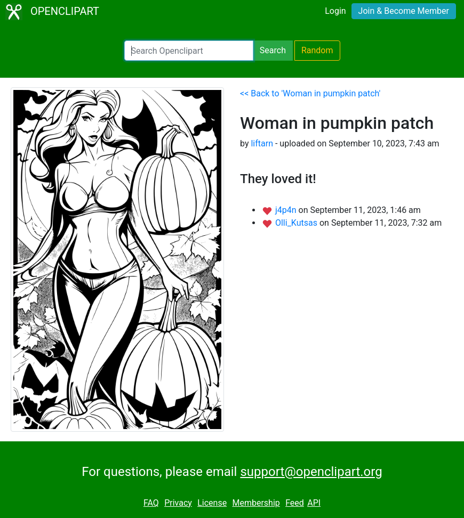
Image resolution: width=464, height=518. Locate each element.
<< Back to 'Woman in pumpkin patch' (310, 93)
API (314, 503)
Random (317, 50)
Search (273, 50)
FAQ (151, 503)
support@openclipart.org (311, 471)
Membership (255, 503)
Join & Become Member (403, 11)
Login (335, 11)
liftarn (262, 143)
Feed (294, 503)
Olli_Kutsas (297, 223)
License (212, 503)
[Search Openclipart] (188, 50)
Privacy (178, 503)
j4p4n (287, 210)
